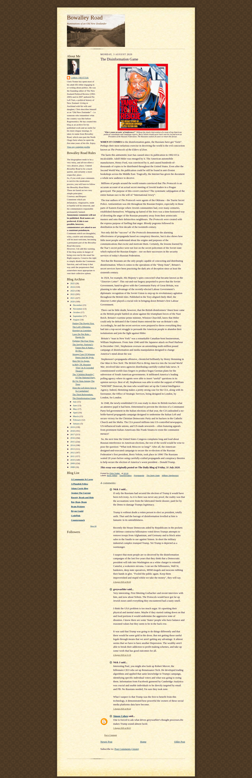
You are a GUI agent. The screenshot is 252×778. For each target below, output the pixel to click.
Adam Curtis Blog (79, 488)
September (78, 316)
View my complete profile (78, 147)
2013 (72, 449)
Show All (93, 526)
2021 (72, 298)
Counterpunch (78, 520)
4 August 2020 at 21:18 (122, 655)
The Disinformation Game (84, 398)
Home (143, 741)
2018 (72, 431)
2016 (72, 438)
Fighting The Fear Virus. (83, 341)
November (78, 309)
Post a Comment (110, 735)
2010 (72, 460)
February (77, 420)
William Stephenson (170, 475)
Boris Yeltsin (112, 475)
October (77, 312)
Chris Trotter (80, 78)
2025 (72, 283)
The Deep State (153, 475)
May (75, 409)
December (78, 305)
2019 (72, 427)
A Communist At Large (82, 479)
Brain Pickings (78, 506)
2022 (72, 294)
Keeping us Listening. (82, 330)
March (76, 416)
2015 (72, 441)
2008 (72, 467)
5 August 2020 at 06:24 (122, 709)
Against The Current (81, 493)
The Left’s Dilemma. (81, 327)
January (77, 423)
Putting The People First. (83, 323)
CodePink (75, 515)
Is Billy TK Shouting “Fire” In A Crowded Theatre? (83, 367)
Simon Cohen (120, 716)
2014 (72, 445)
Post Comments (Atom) (127, 748)
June (75, 405)
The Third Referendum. (82, 394)
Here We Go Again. (81, 361)
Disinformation (126, 475)
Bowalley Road (85, 17)
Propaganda (139, 475)
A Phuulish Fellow (79, 484)
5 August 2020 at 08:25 (122, 728)
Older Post (179, 741)
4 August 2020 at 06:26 (122, 582)
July (75, 402)
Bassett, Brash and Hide (82, 497)
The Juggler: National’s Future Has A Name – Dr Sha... (83, 347)
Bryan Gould (77, 511)
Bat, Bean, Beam (79, 502)
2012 (72, 452)
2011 (72, 456)
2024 (72, 287)
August (76, 319)
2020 (72, 301)
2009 (72, 463)
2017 (72, 434)
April (75, 412)
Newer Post (106, 741)
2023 (72, 290)
